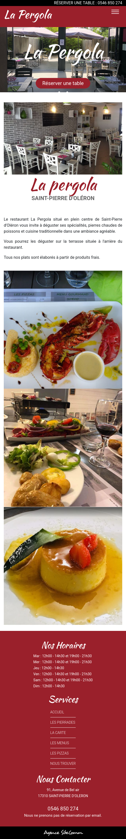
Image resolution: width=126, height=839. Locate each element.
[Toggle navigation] (115, 12)
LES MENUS (59, 743)
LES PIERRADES (62, 722)
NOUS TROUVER (63, 764)
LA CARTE (58, 733)
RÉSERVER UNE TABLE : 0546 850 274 (88, 3)
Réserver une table (62, 83)
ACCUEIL (57, 712)
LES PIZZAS (59, 753)
